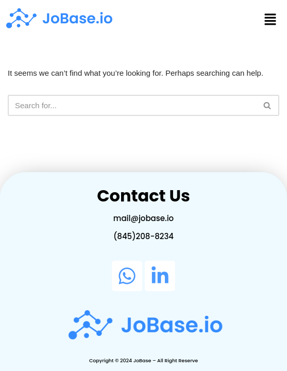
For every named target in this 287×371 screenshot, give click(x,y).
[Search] (132, 105)
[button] (270, 20)
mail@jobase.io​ (143, 218)
